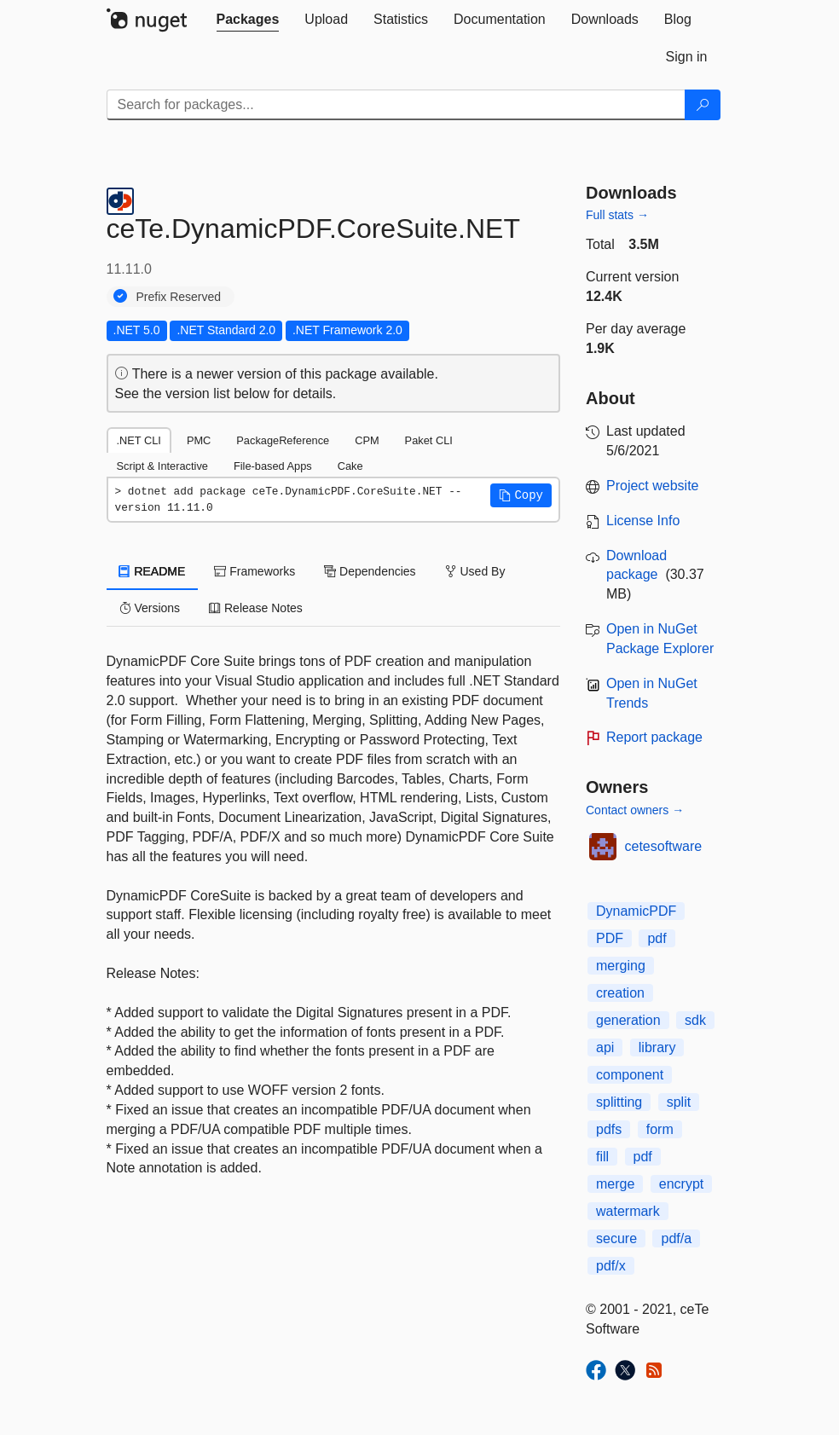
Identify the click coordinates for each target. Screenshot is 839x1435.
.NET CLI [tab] (139, 440)
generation (628, 1020)
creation (620, 993)
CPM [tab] (367, 440)
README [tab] (152, 571)
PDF (609, 938)
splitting (619, 1102)
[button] (521, 495)
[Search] (702, 105)
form (660, 1129)
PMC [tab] (199, 440)
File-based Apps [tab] (273, 466)
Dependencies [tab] (369, 571)
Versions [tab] (150, 607)
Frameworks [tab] (254, 571)
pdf (656, 938)
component (629, 1075)
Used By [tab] (475, 571)
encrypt (681, 1184)
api (605, 1047)
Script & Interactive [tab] (162, 466)
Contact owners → (635, 810)
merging (620, 965)
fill (602, 1156)
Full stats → (617, 215)
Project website (652, 485)
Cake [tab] (350, 466)
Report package (654, 737)
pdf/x (611, 1266)
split (679, 1102)
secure (616, 1238)
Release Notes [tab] (256, 607)
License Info (643, 520)
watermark (628, 1211)
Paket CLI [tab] (429, 440)
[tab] (248, 19)
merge (615, 1184)
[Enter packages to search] (396, 105)
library (657, 1047)
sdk (695, 1020)
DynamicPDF (636, 911)
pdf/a (676, 1238)
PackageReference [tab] (282, 440)
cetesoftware (664, 846)
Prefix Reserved (179, 297)
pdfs (609, 1129)
